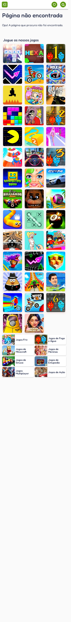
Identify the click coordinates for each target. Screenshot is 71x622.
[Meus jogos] (54, 5)
